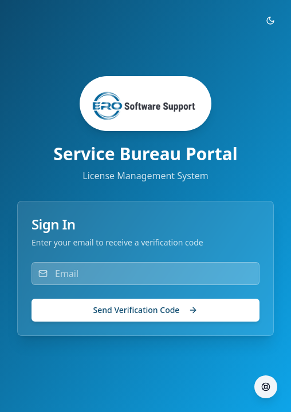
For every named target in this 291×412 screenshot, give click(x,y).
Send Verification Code (145, 309)
